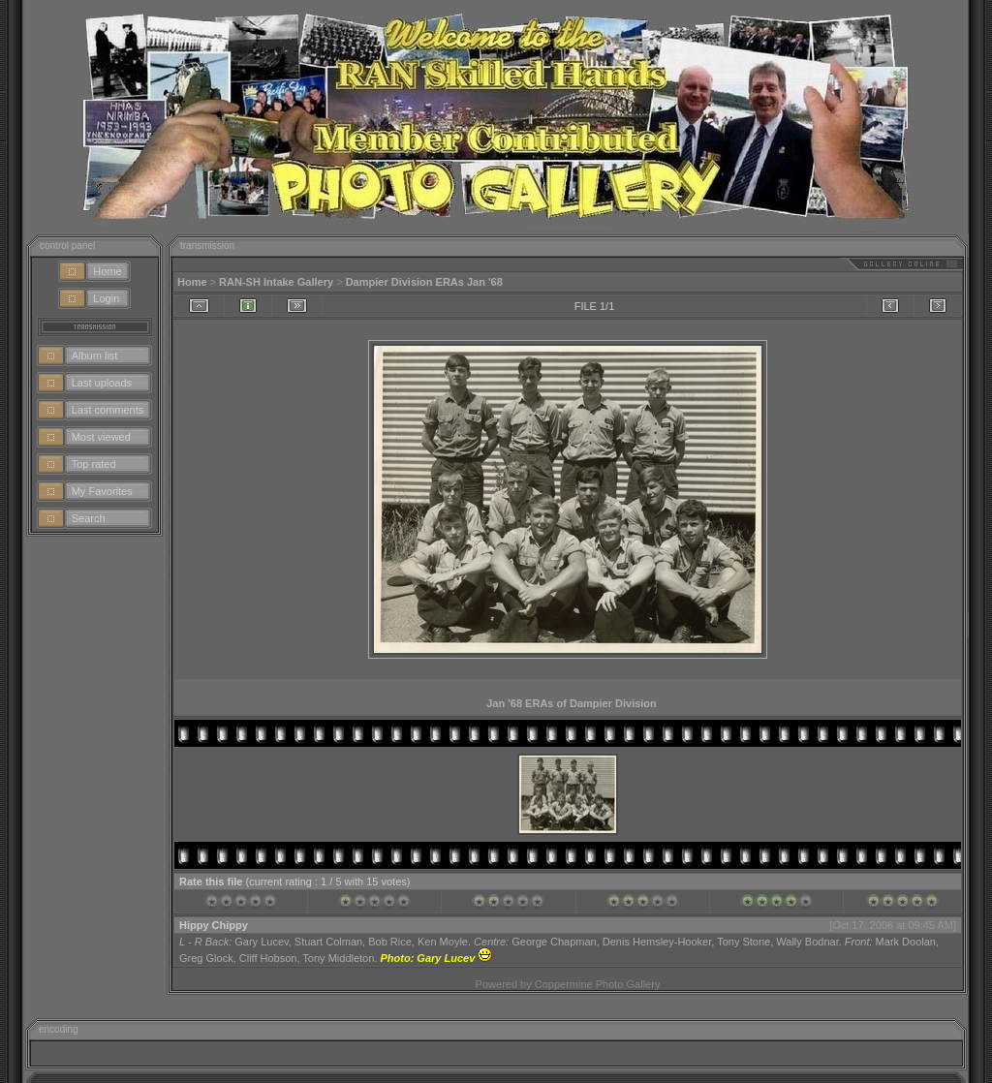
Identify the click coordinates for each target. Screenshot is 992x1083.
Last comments (108, 410)
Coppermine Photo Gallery (598, 984)
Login (106, 298)
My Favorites (102, 491)
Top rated (94, 464)
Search (89, 518)
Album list (95, 355)
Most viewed (101, 437)
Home (107, 271)
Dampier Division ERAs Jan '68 (424, 282)
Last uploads (102, 382)
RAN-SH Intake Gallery (276, 282)
